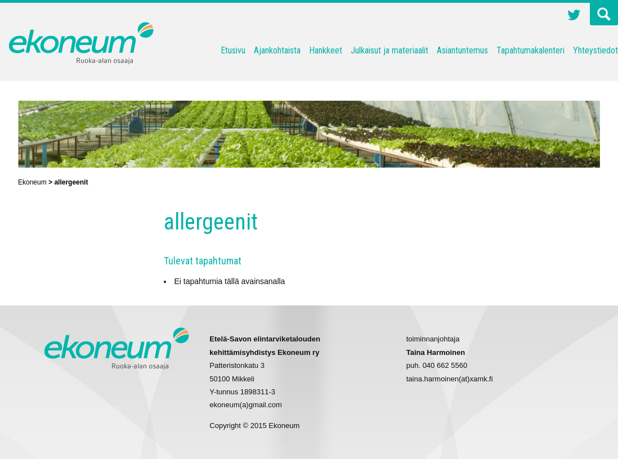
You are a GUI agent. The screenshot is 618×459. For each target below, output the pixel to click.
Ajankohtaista (277, 50)
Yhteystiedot (595, 50)
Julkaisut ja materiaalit (389, 50)
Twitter (574, 16)
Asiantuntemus (462, 50)
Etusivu (233, 50)
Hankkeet (325, 50)
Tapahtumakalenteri (530, 50)
